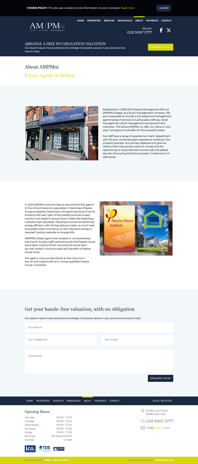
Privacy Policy (61, 460)
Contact (166, 20)
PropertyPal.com (163, 460)
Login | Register (162, 400)
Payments (152, 20)
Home (80, 20)
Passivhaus (125, 20)
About (139, 20)
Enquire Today (160, 47)
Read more (127, 8)
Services (109, 20)
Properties (94, 20)
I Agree (164, 8)
